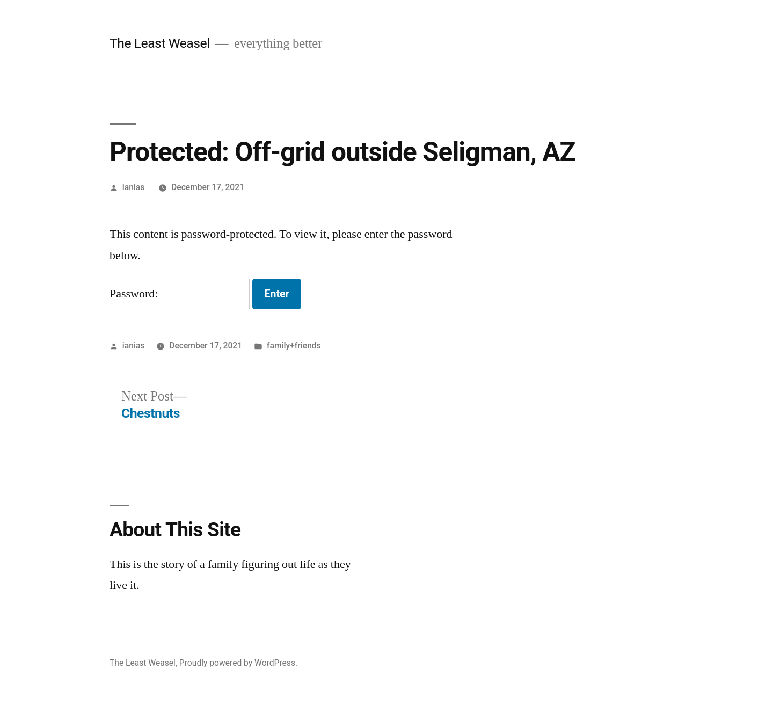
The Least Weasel (160, 43)
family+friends (294, 345)
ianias (133, 187)
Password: (180, 293)
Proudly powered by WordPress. (238, 663)
